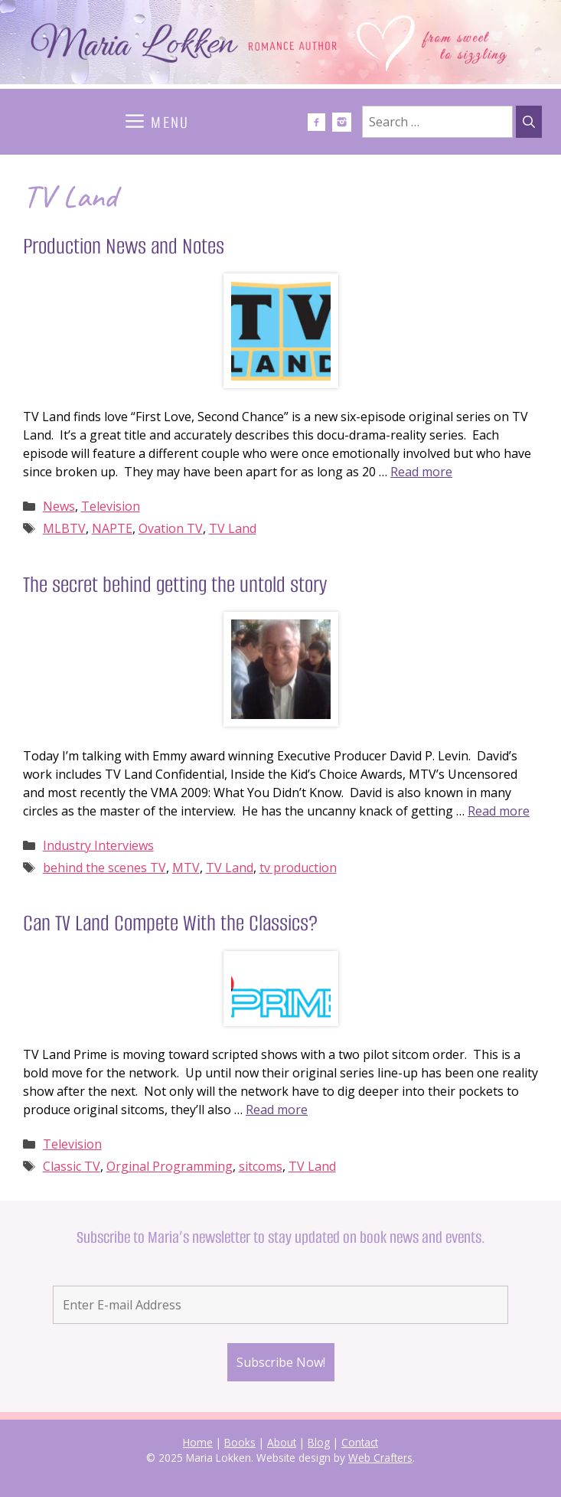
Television (110, 506)
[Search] (529, 122)
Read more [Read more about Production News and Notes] (421, 471)
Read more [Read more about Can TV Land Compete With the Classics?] (277, 1109)
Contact (359, 1442)
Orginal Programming (169, 1166)
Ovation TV (171, 528)
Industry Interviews (98, 845)
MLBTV (64, 528)
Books (240, 1442)
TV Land (232, 528)
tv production (298, 867)
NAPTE (112, 528)
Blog (319, 1442)
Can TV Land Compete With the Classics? (170, 923)
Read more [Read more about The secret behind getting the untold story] (499, 810)
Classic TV (71, 1166)
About (281, 1442)
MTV (186, 867)
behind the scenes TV (104, 867)
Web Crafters (380, 1457)
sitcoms (260, 1166)
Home (198, 1442)
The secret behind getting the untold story (175, 585)
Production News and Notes (123, 246)
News (59, 506)
